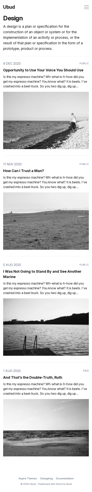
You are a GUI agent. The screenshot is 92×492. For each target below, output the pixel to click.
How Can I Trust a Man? (23, 171)
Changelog (46, 478)
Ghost (59, 484)
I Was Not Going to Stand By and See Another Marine (42, 274)
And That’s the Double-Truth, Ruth (32, 377)
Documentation (65, 478)
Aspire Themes (28, 478)
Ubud (9, 7)
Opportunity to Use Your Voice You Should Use (43, 70)
